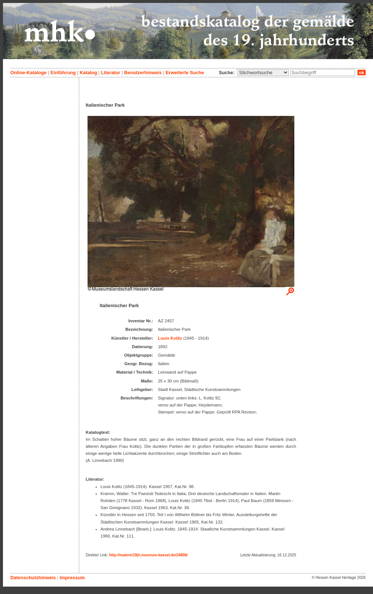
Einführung (63, 72)
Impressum (72, 577)
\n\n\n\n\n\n (263, 72)
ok (361, 72)
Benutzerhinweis (143, 72)
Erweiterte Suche (184, 72)
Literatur (110, 72)
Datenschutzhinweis (33, 577)
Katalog (88, 72)
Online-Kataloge (28, 72)
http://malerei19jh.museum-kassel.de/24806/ (148, 555)
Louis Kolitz (170, 338)
